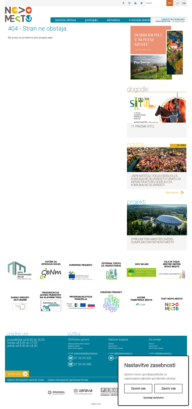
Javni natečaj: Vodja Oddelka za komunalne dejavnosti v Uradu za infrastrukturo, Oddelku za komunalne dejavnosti (156, 180)
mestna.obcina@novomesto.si (86, 353)
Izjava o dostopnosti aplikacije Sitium (68, 379)
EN (184, 3)
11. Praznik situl (143, 126)
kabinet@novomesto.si (123, 353)
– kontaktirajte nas (170, 20)
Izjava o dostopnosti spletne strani (25, 379)
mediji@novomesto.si (163, 353)
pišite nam (17, 374)
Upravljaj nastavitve (153, 397)
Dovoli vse (138, 388)
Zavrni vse (168, 388)
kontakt (177, 3)
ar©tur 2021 (96, 404)
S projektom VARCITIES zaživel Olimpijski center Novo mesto (152, 240)
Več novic (172, 192)
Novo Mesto (25, 14)
